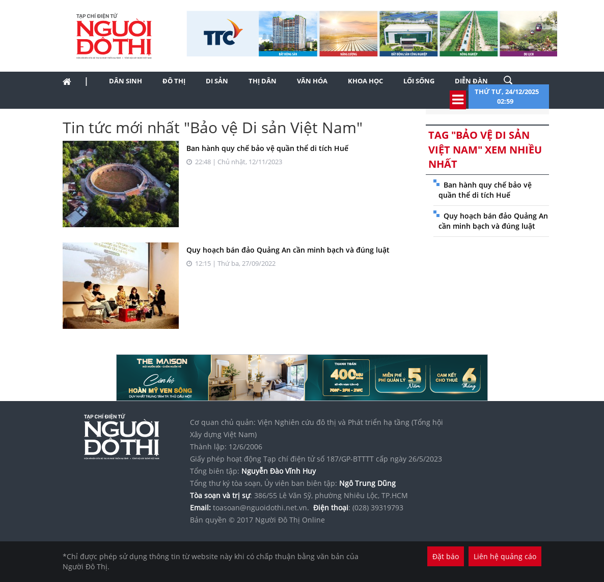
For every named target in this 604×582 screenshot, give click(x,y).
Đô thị (173, 80)
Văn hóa (312, 80)
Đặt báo (445, 556)
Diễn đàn (471, 80)
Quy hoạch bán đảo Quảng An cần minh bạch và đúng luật (288, 250)
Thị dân (263, 80)
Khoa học (365, 80)
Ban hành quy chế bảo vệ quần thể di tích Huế (267, 148)
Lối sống (418, 80)
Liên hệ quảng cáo (505, 556)
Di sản (217, 80)
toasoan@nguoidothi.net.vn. (261, 507)
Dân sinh (125, 80)
